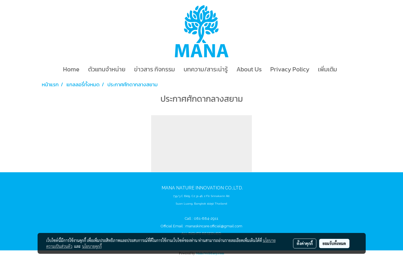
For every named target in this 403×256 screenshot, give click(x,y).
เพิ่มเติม (327, 69)
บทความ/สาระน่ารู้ (206, 69)
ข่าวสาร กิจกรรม (154, 69)
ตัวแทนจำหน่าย (106, 69)
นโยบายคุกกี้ (92, 246)
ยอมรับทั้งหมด (334, 243)
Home (71, 69)
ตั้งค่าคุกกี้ (305, 243)
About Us (249, 69)
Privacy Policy (289, 69)
